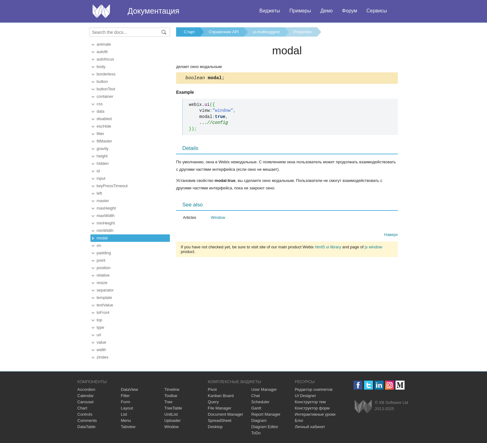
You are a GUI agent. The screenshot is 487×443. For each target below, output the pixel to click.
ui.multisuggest (266, 31)
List (124, 414)
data (100, 111)
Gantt (256, 408)
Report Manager (265, 414)
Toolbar (171, 395)
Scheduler (260, 402)
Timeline (172, 389)
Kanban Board (221, 395)
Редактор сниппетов (313, 389)
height (102, 156)
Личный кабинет (310, 426)
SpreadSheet (219, 420)
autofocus (105, 59)
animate (104, 44)
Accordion (86, 389)
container (105, 96)
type (100, 327)
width (101, 349)
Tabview (128, 426)
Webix (363, 407)
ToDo (256, 433)
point (101, 260)
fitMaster (104, 141)
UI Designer (305, 395)
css (100, 104)
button (102, 81)
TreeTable (173, 408)
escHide (104, 126)
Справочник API (224, 31)
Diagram (258, 420)
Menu (126, 420)
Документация (153, 11)
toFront (103, 312)
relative (103, 275)
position (104, 267)
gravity (102, 148)
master (103, 200)
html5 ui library (328, 248)
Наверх (391, 235)
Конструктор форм (312, 408)
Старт (189, 31)
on (99, 245)
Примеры (300, 10)
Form (125, 402)
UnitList (171, 414)
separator (105, 290)
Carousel (85, 402)
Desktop (215, 426)
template (104, 297)
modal (102, 238)
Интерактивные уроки (315, 414)
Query (213, 402)
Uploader (172, 420)
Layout (127, 408)
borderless (106, 74)
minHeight (106, 223)
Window (218, 218)
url (99, 334)
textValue (105, 305)
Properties (303, 31)
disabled (104, 118)
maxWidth (106, 215)
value (101, 342)
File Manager (219, 408)
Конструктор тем (310, 402)
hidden (103, 163)
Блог (299, 420)
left (99, 193)
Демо (326, 10)
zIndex (102, 357)
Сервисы (376, 10)
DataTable (86, 426)
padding (104, 253)
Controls (84, 414)
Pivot (212, 389)
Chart (82, 408)
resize (102, 282)
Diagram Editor (264, 426)
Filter (125, 395)
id (98, 171)
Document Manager (225, 414)
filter (100, 133)
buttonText (106, 89)
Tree (168, 402)
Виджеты (269, 10)
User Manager (264, 389)
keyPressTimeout (112, 185)
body (101, 66)
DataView (129, 389)
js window (373, 248)
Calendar (85, 395)
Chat (255, 395)
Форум (349, 10)
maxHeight (106, 208)
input (101, 178)
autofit (102, 51)
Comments (87, 420)
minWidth (105, 230)
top (99, 320)
